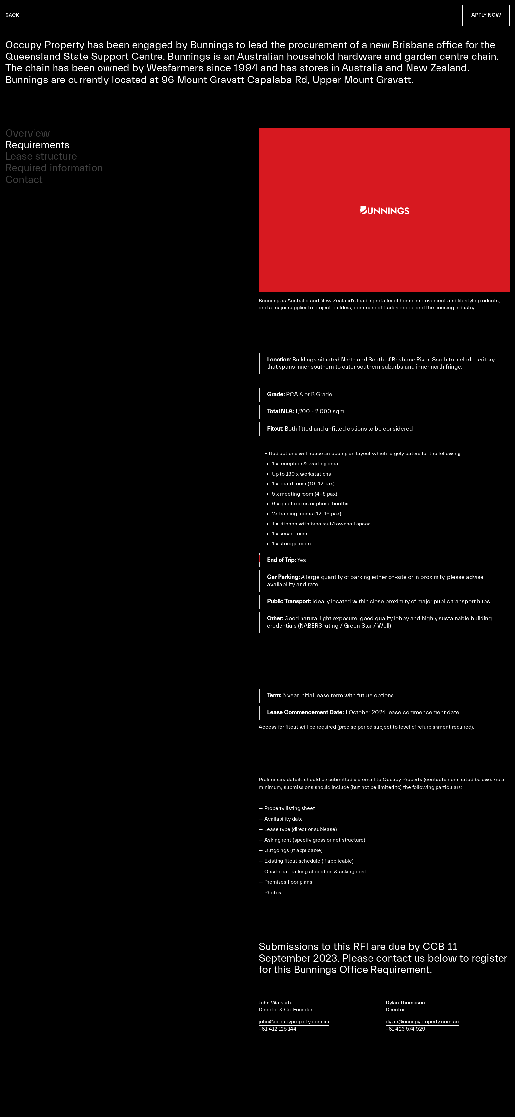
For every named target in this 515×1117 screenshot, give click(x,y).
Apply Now (486, 15)
